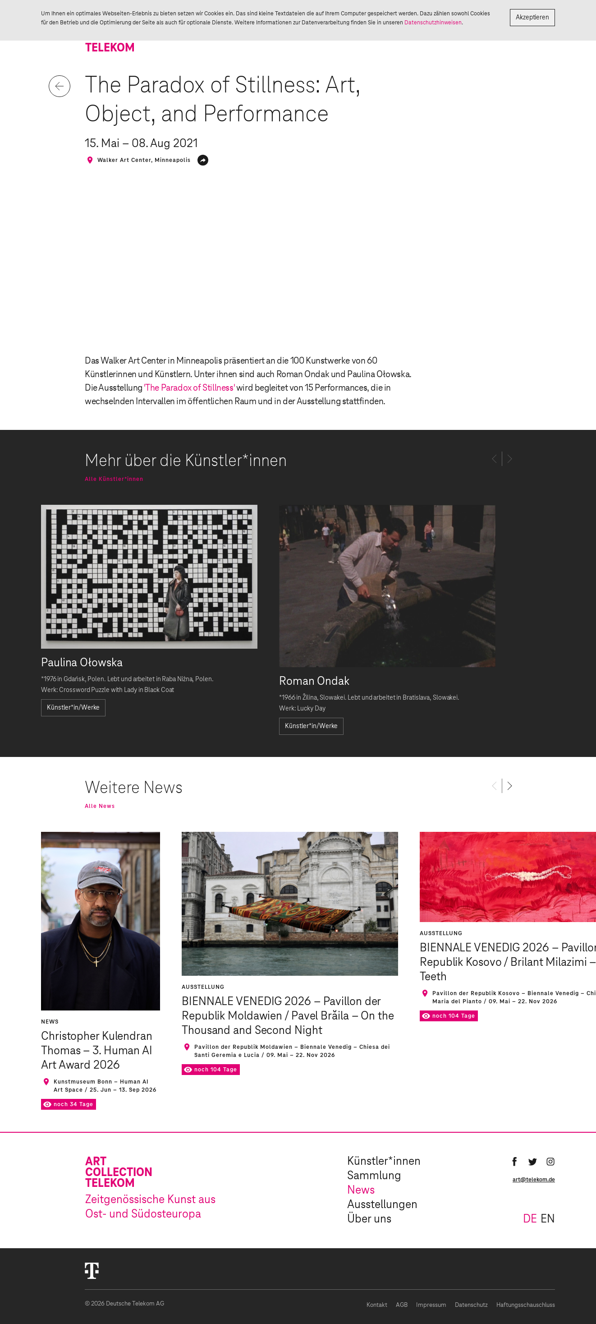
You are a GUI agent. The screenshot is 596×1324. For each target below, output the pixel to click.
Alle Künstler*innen (114, 479)
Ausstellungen (382, 1205)
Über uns (369, 1219)
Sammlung (374, 1176)
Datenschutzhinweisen (433, 22)
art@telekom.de (534, 1179)
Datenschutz (471, 1305)
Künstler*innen (384, 1161)
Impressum (431, 1305)
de (530, 1219)
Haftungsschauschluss (525, 1305)
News (361, 1190)
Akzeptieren (532, 17)
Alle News (100, 806)
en (548, 1219)
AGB (402, 1305)
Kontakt (377, 1305)
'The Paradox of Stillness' (190, 388)
